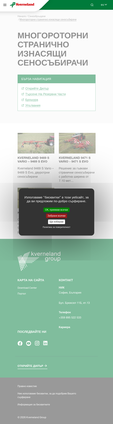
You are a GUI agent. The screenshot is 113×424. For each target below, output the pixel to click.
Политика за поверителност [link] (56, 227)
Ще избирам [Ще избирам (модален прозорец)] (56, 221)
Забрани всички (56, 215)
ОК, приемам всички (56, 209)
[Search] (92, 5)
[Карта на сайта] (5, 5)
